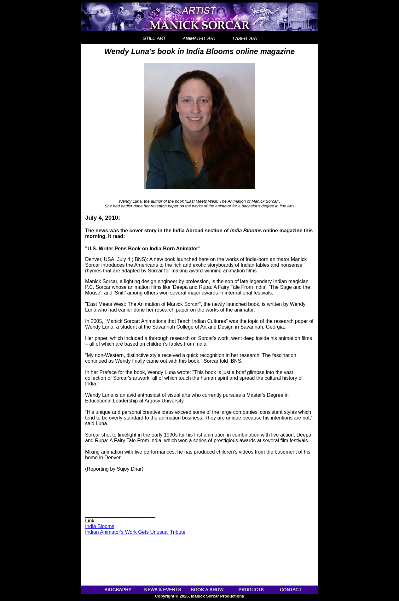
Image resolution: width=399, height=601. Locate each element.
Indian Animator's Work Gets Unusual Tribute (135, 532)
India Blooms (99, 526)
